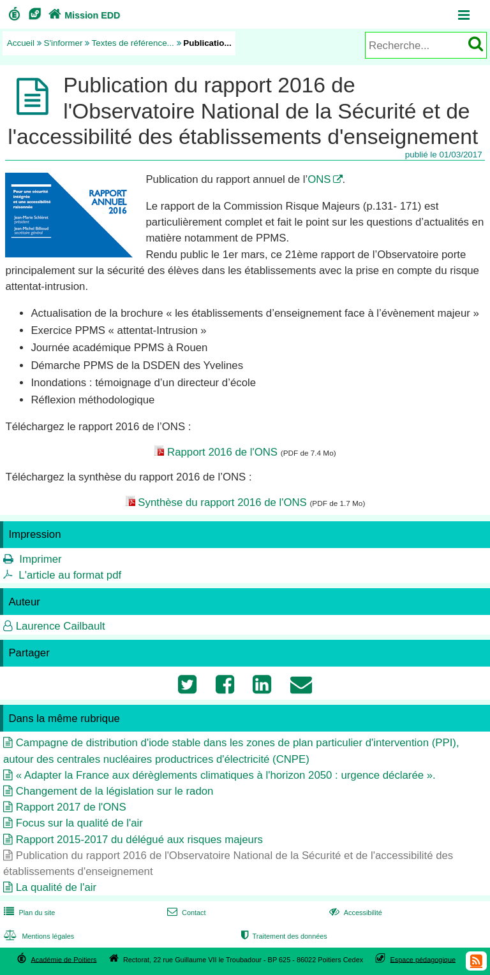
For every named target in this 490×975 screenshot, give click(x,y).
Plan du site (28, 912)
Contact (185, 912)
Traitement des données (283, 936)
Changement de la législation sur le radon (115, 791)
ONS (319, 179)
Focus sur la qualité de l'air (79, 823)
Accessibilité (354, 912)
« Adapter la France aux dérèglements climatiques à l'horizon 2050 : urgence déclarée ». (226, 775)
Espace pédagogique (423, 959)
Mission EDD (83, 15)
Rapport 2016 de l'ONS (222, 452)
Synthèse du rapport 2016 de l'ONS (222, 502)
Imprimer (40, 559)
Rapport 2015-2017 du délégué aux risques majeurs (139, 840)
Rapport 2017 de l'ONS (71, 807)
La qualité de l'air (56, 887)
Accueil (20, 43)
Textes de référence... (133, 43)
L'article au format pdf (70, 575)
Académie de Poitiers (63, 959)
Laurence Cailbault (60, 626)
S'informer (63, 43)
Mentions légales (37, 936)
